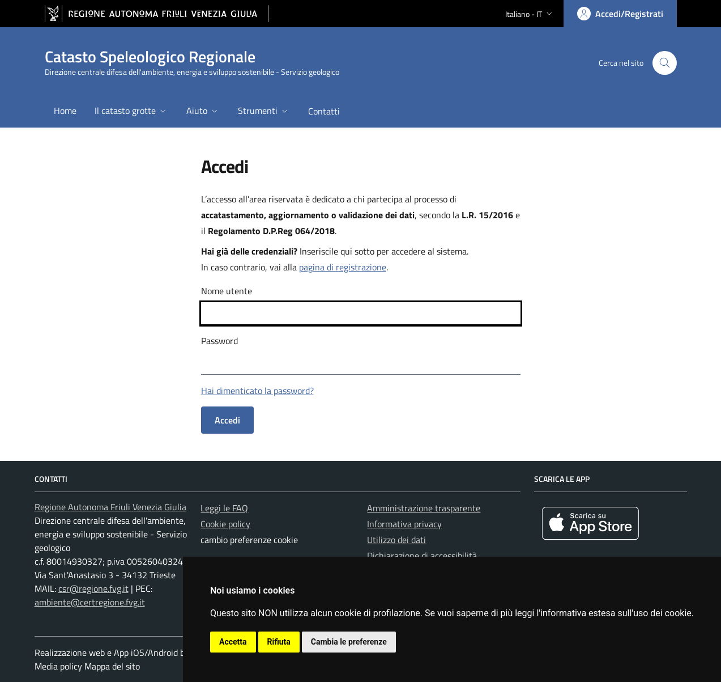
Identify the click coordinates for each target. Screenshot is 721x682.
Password (219, 341)
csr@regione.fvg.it (93, 588)
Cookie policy (225, 524)
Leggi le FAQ (224, 508)
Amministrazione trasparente (423, 508)
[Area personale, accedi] (620, 13)
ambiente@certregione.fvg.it (90, 602)
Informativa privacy (404, 524)
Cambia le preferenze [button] (349, 641)
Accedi (227, 420)
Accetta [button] (233, 641)
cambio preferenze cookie (249, 540)
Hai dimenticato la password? (257, 390)
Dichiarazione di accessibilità (422, 555)
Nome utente (226, 291)
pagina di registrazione (342, 267)
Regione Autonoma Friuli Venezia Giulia (110, 507)
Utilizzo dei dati (396, 540)
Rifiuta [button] (279, 641)
